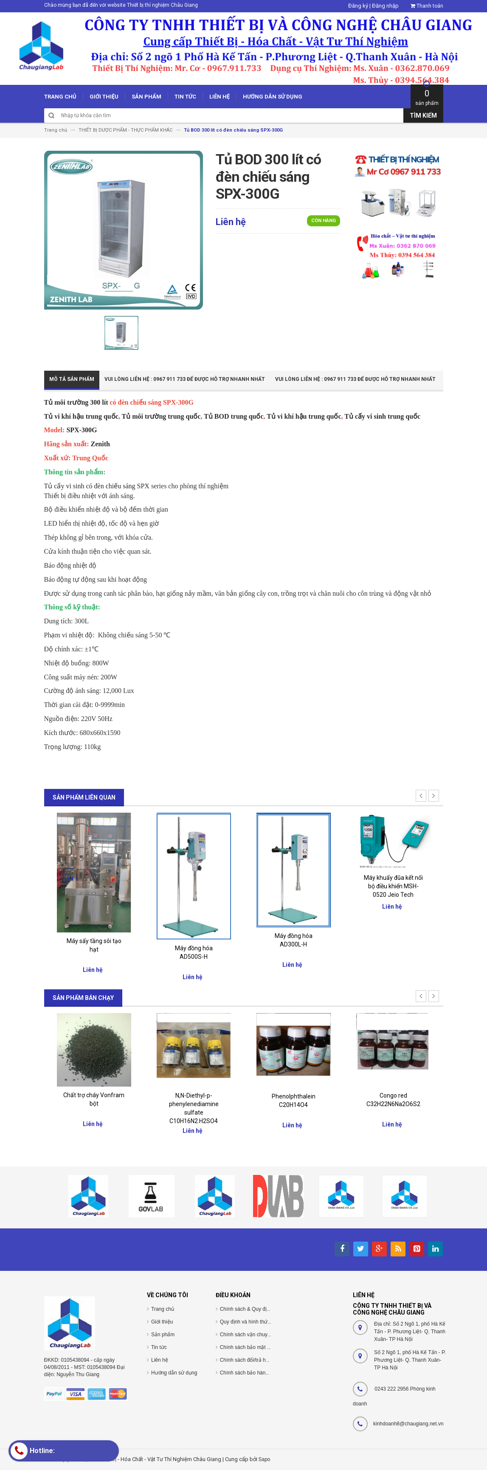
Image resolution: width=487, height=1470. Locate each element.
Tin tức (159, 1347)
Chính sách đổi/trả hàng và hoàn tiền (262, 1360)
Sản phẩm (163, 1335)
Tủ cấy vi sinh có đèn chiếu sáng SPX (96, 486)
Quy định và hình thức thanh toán (258, 1322)
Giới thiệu (162, 1322)
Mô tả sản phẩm (71, 379)
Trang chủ (162, 1309)
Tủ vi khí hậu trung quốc (81, 416)
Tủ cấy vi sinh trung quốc (382, 416)
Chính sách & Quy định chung (254, 1309)
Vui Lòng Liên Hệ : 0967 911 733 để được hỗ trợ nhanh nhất (184, 379)
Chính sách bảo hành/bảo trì (252, 1373)
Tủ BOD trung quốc (233, 416)
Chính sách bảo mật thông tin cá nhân (263, 1347)
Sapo (264, 1459)
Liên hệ (159, 1360)
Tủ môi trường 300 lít (76, 402)
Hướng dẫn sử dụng (174, 1373)
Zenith (100, 444)
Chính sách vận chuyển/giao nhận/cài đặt (267, 1335)
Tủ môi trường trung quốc (161, 416)
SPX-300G (81, 430)
